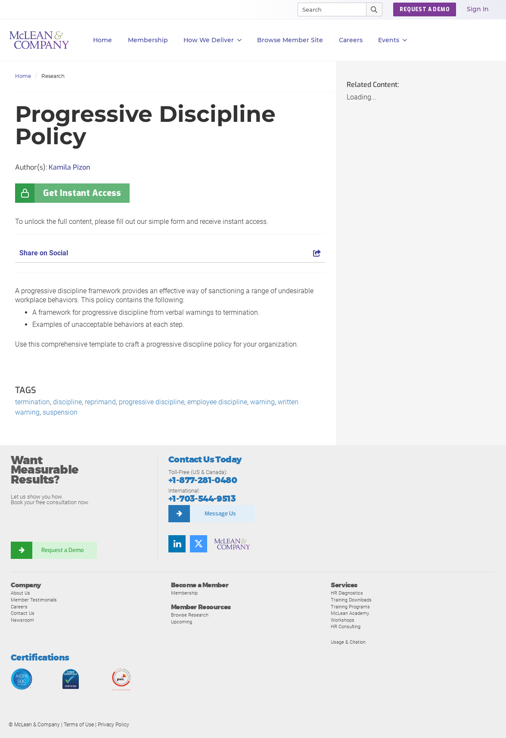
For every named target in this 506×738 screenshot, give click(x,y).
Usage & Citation (348, 642)
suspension (60, 412)
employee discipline (217, 402)
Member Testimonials (34, 600)
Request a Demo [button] (425, 9)
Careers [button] (351, 40)
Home (102, 40)
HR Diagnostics (347, 593)
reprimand (100, 402)
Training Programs (350, 607)
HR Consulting (345, 626)
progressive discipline (151, 402)
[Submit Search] (374, 9)
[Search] (328, 9)
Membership (148, 40)
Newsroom (22, 620)
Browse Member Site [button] (290, 40)
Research (53, 76)
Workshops (342, 620)
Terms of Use (79, 725)
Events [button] (392, 40)
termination (32, 402)
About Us (20, 593)
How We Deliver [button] (212, 40)
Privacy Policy (113, 725)
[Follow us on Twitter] (198, 543)
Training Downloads (351, 600)
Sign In (478, 9)
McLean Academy (350, 613)
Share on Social (170, 253)
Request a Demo (62, 550)
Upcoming (181, 622)
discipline (67, 402)
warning (262, 402)
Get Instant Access (82, 193)
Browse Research (189, 615)
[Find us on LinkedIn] (177, 543)
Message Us (220, 513)
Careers (19, 607)
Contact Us (22, 613)
